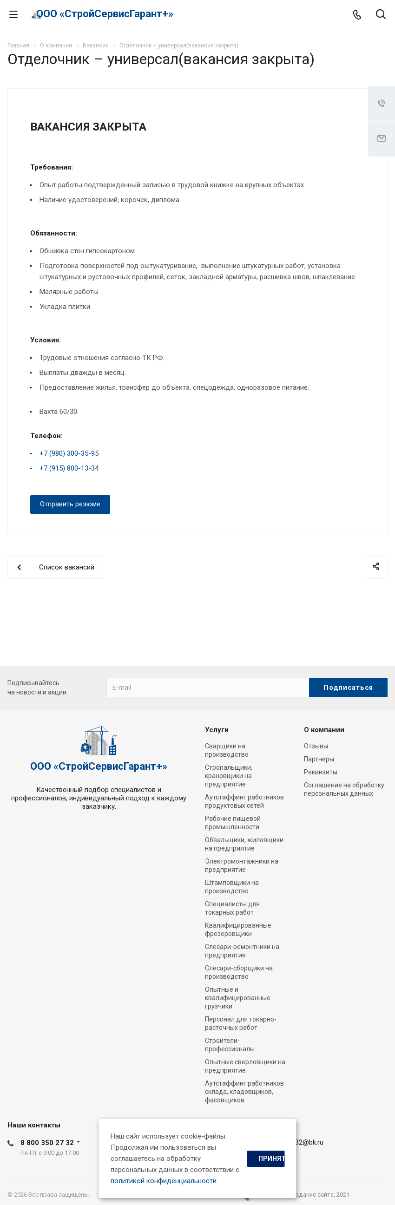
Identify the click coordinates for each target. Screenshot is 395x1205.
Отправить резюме (70, 504)
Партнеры (319, 759)
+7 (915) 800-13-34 (69, 468)
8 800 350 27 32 (47, 1143)
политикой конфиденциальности (164, 1181)
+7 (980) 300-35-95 (69, 453)
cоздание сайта (311, 1194)
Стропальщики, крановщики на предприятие (228, 776)
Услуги (217, 730)
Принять (271, 1158)
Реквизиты (320, 772)
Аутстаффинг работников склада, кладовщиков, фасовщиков (244, 1092)
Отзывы (316, 746)
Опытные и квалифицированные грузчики (237, 998)
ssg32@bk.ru (303, 1142)
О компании (324, 730)
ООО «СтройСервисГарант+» (104, 14)
